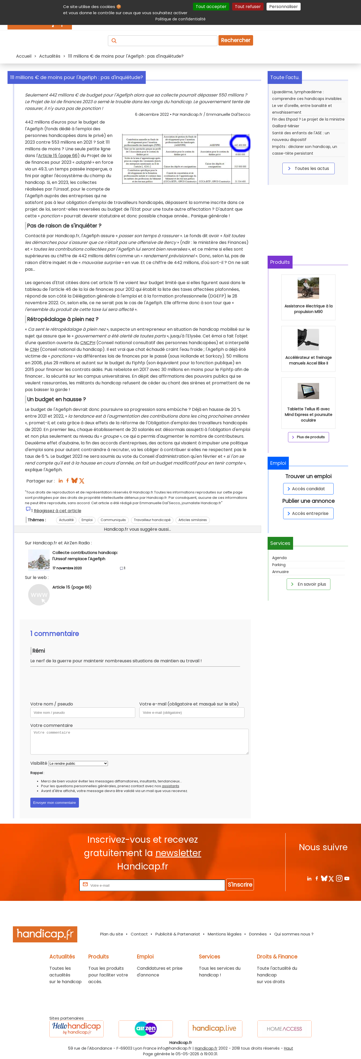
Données (258, 934)
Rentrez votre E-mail (56, 885)
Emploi (87, 520)
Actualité (66, 520)
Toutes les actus (307, 168)
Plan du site (111, 934)
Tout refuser (248, 6)
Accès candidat (305, 488)
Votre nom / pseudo (51, 704)
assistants (170, 786)
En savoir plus (307, 584)
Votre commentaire (51, 725)
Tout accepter (211, 6)
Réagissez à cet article (57, 511)
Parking (279, 564)
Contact (139, 934)
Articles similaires (192, 520)
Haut (288, 1048)
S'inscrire (240, 885)
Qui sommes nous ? (293, 934)
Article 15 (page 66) (59, 156)
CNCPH (87, 343)
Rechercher (235, 40)
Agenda (279, 557)
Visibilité (38, 763)
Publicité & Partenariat (177, 934)
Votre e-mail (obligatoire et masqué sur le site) (189, 704)
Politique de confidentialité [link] (180, 19)
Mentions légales (225, 934)
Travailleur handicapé (152, 520)
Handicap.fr (206, 1048)
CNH (34, 349)
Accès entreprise (307, 513)
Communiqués (113, 520)
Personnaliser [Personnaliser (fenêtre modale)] (283, 6)
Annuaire (280, 571)
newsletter (178, 853)
